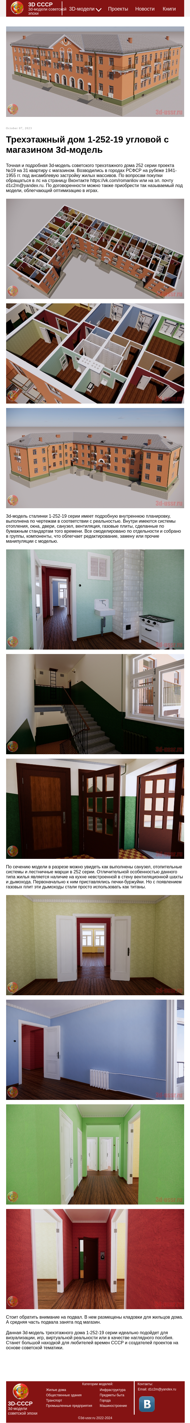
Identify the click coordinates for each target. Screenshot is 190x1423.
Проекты (118, 9)
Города (105, 1400)
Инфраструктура (113, 1390)
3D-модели (81, 9)
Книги (169, 9)
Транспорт (54, 1400)
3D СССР (40, 4)
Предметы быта (112, 1395)
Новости (145, 9)
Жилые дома (56, 1390)
